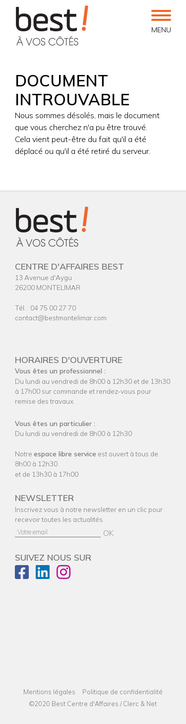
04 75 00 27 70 (53, 307)
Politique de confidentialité (122, 692)
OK (108, 533)
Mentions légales (49, 692)
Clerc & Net (140, 704)
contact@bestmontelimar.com (61, 317)
